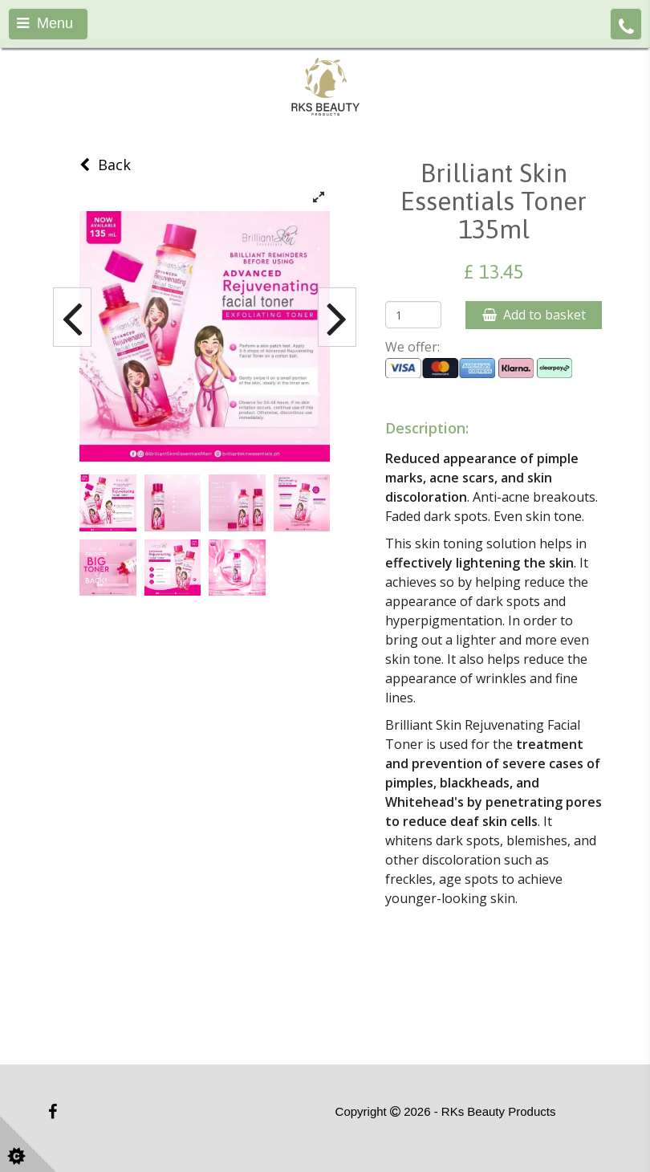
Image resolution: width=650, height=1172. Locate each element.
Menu (45, 23)
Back (105, 164)
